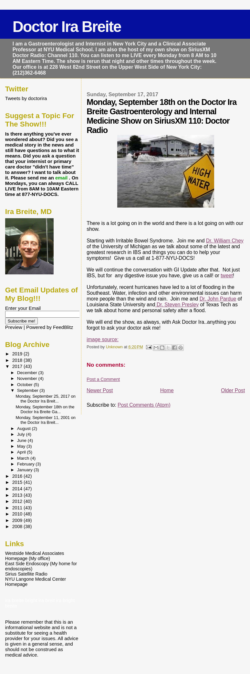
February (26, 464)
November (27, 378)
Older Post (233, 390)
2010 (18, 513)
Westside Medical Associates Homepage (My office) (34, 556)
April (22, 452)
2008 (18, 526)
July (21, 434)
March (23, 458)
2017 (18, 366)
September (28, 390)
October (25, 384)
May (21, 446)
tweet (227, 275)
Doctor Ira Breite (67, 26)
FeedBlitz (63, 327)
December (27, 372)
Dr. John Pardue (218, 298)
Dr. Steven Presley (177, 304)
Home (167, 390)
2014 (18, 488)
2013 (18, 495)
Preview (13, 327)
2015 (18, 482)
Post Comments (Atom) (144, 405)
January (25, 469)
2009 (18, 520)
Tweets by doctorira (26, 98)
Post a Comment (103, 379)
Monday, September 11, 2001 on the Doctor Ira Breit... (46, 420)
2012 (18, 501)
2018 (18, 360)
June (22, 440)
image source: (103, 339)
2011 (18, 507)
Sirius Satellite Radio (26, 574)
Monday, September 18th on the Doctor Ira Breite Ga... (45, 409)
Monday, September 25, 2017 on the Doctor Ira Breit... (46, 398)
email (62, 177)
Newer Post (100, 390)
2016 (18, 476)
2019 (18, 353)
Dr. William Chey (225, 240)
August (24, 428)
